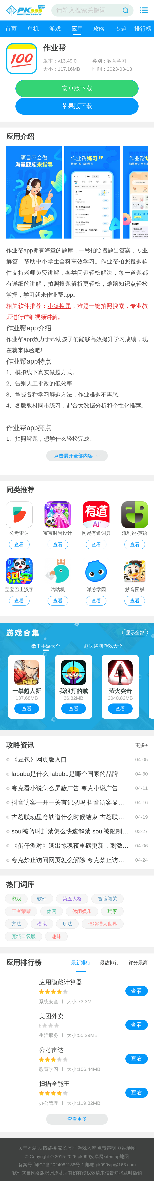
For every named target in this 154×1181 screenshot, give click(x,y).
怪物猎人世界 (102, 924)
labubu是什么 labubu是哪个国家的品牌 (64, 773)
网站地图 (126, 1148)
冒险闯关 (107, 898)
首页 (11, 28)
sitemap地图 (116, 1156)
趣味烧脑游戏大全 (103, 646)
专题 (121, 28)
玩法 (67, 924)
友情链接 (47, 1148)
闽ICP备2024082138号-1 (58, 1164)
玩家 (112, 911)
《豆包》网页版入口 (39, 759)
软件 (42, 898)
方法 (16, 924)
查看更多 (77, 1119)
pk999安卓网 (91, 1156)
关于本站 (27, 1148)
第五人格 (72, 898)
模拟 (42, 924)
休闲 (51, 911)
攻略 (99, 28)
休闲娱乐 (82, 911)
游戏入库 (87, 1148)
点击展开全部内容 (77, 455)
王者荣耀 (21, 911)
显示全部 (135, 632)
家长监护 (67, 1148)
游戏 (55, 28)
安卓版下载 (77, 88)
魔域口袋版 (23, 936)
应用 (77, 28)
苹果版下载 (77, 106)
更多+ (141, 745)
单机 (33, 28)
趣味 (56, 936)
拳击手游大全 (45, 646)
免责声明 (106, 1148)
